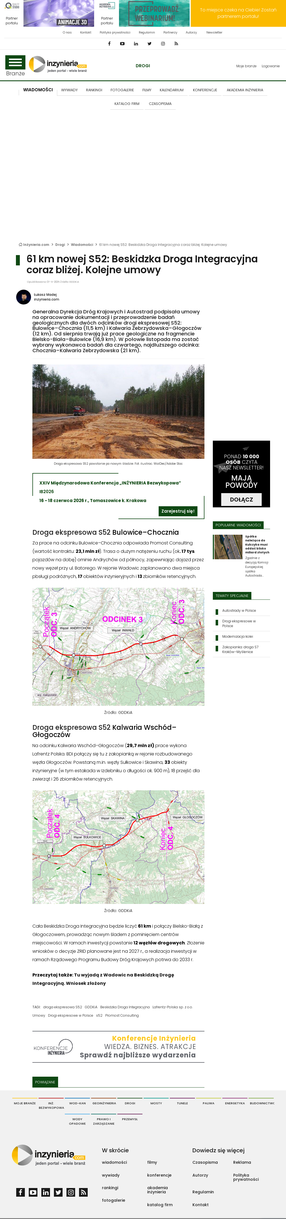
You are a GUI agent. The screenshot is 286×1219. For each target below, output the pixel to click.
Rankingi (94, 90)
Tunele (182, 1103)
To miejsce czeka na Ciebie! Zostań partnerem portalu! (238, 13)
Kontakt (85, 32)
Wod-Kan (77, 1103)
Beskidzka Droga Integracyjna (125, 1007)
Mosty (156, 1103)
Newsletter (214, 32)
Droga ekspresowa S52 (71, 532)
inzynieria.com (46, 299)
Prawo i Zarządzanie (104, 1121)
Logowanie (271, 66)
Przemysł (130, 1119)
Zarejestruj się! (178, 511)
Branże (15, 66)
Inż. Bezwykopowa (51, 1105)
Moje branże (246, 66)
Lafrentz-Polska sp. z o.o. (172, 1007)
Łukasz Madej (45, 294)
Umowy (38, 1015)
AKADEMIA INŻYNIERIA (245, 90)
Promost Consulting (122, 1015)
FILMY (146, 90)
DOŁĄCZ (241, 499)
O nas (67, 32)
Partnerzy (170, 32)
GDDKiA (91, 1007)
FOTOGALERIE (122, 90)
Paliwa (208, 1103)
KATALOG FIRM (127, 103)
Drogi (143, 66)
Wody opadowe (77, 1121)
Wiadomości (38, 90)
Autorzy (191, 32)
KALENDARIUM (171, 90)
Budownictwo (262, 1103)
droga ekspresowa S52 (62, 1007)
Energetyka (235, 1103)
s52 (99, 1015)
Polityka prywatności (115, 32)
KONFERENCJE (205, 90)
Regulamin (147, 32)
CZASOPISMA (160, 103)
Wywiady (69, 90)
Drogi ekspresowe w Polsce (70, 1015)
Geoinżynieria (104, 1103)
